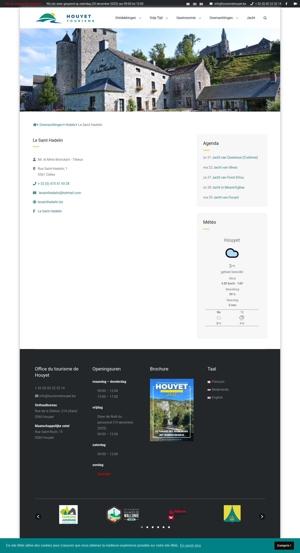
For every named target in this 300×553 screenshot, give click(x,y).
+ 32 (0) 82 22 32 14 (265, 3)
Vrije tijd (159, 18)
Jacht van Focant (226, 197)
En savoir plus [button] (190, 545)
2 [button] (147, 527)
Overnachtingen (224, 18)
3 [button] (152, 527)
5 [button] (163, 527)
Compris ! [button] (284, 545)
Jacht (251, 18)
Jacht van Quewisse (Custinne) (235, 157)
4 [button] (158, 527)
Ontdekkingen (128, 18)
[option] (68, 514)
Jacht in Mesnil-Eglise (228, 187)
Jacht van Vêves (225, 167)
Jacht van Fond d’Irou (228, 177)
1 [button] (142, 527)
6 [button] (169, 527)
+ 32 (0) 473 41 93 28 (51, 184)
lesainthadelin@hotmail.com (57, 193)
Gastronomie (188, 18)
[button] (38, 516)
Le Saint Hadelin (47, 211)
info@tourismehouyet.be (228, 3)
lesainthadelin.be (48, 202)
